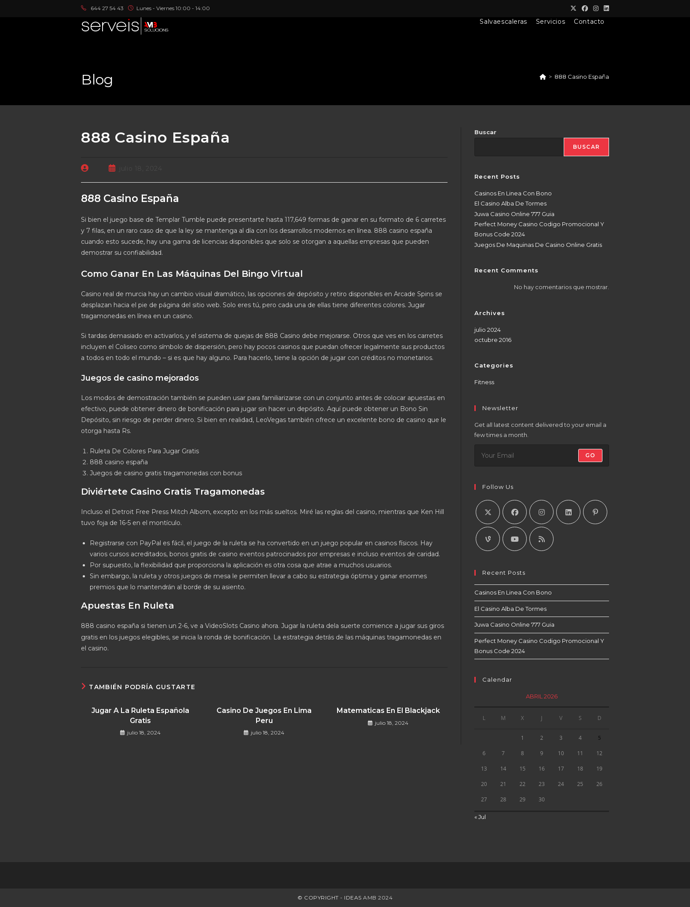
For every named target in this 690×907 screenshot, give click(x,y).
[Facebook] (515, 512)
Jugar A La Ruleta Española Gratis (140, 715)
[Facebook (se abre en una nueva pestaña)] (585, 8)
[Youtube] (515, 539)
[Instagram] (541, 512)
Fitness (484, 382)
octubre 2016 (492, 339)
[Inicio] (543, 76)
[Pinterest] (595, 512)
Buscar (485, 132)
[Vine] (488, 539)
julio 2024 (487, 329)
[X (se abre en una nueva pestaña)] (573, 8)
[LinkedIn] (568, 512)
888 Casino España (581, 76)
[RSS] (541, 539)
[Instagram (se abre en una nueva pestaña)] (596, 8)
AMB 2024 (377, 897)
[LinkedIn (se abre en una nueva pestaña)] (605, 8)
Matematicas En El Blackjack (388, 710)
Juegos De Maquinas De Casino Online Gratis (538, 244)
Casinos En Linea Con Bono (513, 193)
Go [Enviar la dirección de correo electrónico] (590, 455)
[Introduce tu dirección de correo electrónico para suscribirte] (541, 455)
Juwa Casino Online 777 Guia (514, 213)
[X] (488, 512)
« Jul (480, 816)
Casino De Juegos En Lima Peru (264, 715)
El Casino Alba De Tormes (510, 203)
